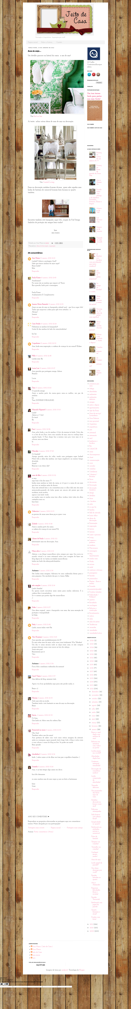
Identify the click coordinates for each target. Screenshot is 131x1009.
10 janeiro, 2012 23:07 (47, 368)
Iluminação (93, 523)
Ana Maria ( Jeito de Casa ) (42, 946)
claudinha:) (36, 754)
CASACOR (93, 449)
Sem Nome (36, 258)
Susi (33, 429)
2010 (92, 928)
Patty (34, 624)
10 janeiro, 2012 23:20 (43, 388)
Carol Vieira (36, 676)
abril (94, 719)
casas (91, 452)
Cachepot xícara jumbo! (94, 854)
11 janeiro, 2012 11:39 (46, 571)
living (91, 537)
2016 (92, 675)
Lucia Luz (35, 368)
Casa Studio (36, 324)
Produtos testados (95, 592)
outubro (95, 698)
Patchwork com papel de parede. (96, 904)
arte (90, 430)
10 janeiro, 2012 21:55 (55, 304)
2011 (91, 924)
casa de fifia (36, 475)
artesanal (92, 432)
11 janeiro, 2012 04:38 (42, 429)
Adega (91, 389)
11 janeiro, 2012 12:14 (48, 585)
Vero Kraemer (37, 637)
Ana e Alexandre (99, 182)
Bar (90, 446)
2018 (92, 668)
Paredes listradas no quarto (96, 877)
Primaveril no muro (39, 730)
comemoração (94, 460)
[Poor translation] (6, 984)
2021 (92, 658)
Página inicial (33, 42)
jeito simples (36, 585)
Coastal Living (48, 182)
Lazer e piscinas (95, 535)
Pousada (92, 586)
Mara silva (36, 551)
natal (91, 567)
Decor (91, 479)
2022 (92, 654)
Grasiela (35, 767)
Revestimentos (94, 613)
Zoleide (34, 524)
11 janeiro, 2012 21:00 (53, 730)
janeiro (94, 729)
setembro (95, 702)
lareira (91, 529)
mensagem (93, 551)
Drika (34, 607)
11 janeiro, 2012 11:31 (47, 551)
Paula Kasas (36, 278)
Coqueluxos (36, 343)
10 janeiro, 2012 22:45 (43, 356)
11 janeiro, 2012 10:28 (45, 524)
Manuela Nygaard (38, 410)
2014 (92, 682)
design (91, 493)
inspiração (52, 246)
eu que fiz (92, 507)
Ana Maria (36, 949)
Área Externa (94, 418)
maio (94, 716)
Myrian (34, 698)
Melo (34, 356)
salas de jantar (94, 622)
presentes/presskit (95, 589)
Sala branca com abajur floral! (96, 816)
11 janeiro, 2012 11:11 (50, 538)
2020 (92, 661)
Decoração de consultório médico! (96, 771)
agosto (94, 705)
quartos (92, 600)
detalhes (92, 495)
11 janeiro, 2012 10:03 (46, 511)
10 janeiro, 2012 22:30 (48, 343)
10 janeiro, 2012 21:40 (48, 278)
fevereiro (95, 726)
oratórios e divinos (95, 570)
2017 (92, 671)
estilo (91, 504)
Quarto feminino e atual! (95, 912)
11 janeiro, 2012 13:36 (46, 663)
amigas (91, 402)
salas (91, 619)
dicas (91, 498)
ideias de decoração (42, 246)
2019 (92, 664)
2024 (92, 647)
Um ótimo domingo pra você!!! (96, 870)
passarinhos (93, 578)
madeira (92, 545)
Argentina (93, 424)
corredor (92, 466)
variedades (93, 630)
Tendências (93, 624)
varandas (92, 627)
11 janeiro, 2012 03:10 (53, 410)
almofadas (93, 391)
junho (94, 712)
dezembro (95, 692)
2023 (92, 651)
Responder (35, 271)
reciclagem (93, 605)
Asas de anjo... (96, 859)
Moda (91, 561)
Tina (33, 388)
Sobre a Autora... (47, 42)
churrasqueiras (94, 454)
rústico (91, 616)
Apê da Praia (94, 410)
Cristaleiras (93, 472)
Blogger (82, 970)
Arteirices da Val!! (99, 210)
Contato (59, 42)
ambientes (92, 394)
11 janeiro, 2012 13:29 (49, 637)
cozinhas (92, 469)
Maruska (35, 451)
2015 (92, 678)
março (94, 722)
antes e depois (94, 405)
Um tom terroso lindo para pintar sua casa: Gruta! (94, 96)
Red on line (38, 116)
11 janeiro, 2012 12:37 (43, 607)
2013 (92, 685)
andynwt (65, 970)
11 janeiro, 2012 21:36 (48, 754)
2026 (92, 640)
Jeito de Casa (37, 952)
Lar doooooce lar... (99, 220)
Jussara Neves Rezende (40, 304)
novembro (95, 695)
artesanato (93, 435)
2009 (92, 931)
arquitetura (93, 427)
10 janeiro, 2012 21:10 (47, 258)
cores (91, 463)
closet (91, 457)
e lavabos (92, 501)
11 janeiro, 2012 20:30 (45, 715)
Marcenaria (93, 548)
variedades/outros (95, 633)
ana (33, 958)
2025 (92, 644)
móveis (91, 564)
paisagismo (93, 573)
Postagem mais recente (36, 828)
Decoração (93, 485)
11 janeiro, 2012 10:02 (48, 475)
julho (94, 709)
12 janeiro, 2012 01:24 (45, 767)
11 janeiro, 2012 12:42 (43, 624)
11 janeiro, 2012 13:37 (48, 676)
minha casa (93, 559)
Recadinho (93, 602)
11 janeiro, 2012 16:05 (45, 698)
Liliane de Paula (37, 538)
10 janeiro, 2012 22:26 (49, 324)
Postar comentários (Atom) (43, 832)
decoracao (93, 482)
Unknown (35, 511)
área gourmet (94, 421)
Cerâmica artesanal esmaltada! (95, 763)
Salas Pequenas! (98, 373)
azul (90, 438)
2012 (92, 689)
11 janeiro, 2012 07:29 (46, 451)
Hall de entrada (94, 513)
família (91, 510)
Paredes (92, 576)
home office (93, 515)
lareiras (91, 532)
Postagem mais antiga (75, 828)
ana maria (36, 955)
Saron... (34, 715)
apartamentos (94, 408)
